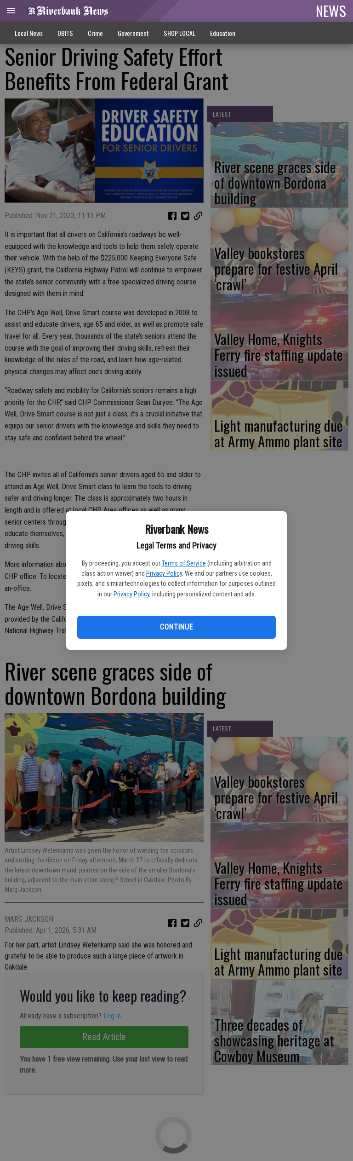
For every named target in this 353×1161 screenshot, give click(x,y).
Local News (29, 33)
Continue (176, 627)
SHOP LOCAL (179, 33)
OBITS (65, 33)
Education (222, 33)
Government (133, 33)
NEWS (331, 10)
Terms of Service (184, 563)
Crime (95, 33)
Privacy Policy (164, 573)
